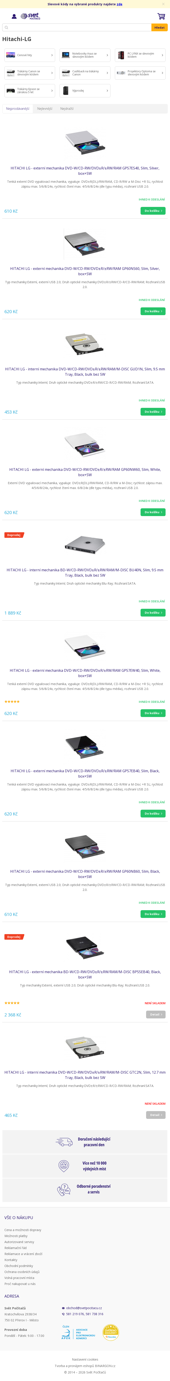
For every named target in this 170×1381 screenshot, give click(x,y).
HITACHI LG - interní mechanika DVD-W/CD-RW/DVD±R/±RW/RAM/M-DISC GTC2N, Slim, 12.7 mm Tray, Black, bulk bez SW (85, 1075)
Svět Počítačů (29, 16)
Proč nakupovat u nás (20, 1284)
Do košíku (152, 211)
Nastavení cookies (85, 1359)
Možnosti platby (15, 1236)
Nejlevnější (44, 108)
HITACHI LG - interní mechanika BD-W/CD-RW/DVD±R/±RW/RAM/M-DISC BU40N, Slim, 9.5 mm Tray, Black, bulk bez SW (85, 573)
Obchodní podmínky (18, 1266)
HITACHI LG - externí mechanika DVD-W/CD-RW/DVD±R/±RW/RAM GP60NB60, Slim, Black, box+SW (85, 874)
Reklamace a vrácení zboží (23, 1254)
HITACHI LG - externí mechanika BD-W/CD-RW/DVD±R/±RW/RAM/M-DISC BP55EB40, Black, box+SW (85, 974)
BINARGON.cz (105, 1366)
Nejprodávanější (17, 108)
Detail (154, 1014)
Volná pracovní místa (19, 1278)
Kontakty (10, 1260)
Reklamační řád (15, 1248)
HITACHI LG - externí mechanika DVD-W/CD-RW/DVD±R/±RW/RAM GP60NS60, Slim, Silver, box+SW (85, 271)
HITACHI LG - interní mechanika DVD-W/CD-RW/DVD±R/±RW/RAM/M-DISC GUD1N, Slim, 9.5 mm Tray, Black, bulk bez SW (85, 372)
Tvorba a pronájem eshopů (74, 1366)
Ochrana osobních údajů (22, 1272)
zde (119, 4)
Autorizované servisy (19, 1242)
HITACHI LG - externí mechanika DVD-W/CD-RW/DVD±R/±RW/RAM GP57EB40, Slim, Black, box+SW (85, 773)
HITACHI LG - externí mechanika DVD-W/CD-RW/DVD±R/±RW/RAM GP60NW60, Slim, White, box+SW (85, 472)
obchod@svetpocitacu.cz (84, 1308)
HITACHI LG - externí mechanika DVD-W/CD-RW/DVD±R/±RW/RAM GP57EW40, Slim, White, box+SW (85, 673)
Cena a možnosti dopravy (22, 1230)
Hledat (160, 27)
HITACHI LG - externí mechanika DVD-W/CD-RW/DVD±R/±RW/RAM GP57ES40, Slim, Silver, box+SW (85, 171)
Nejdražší (66, 108)
